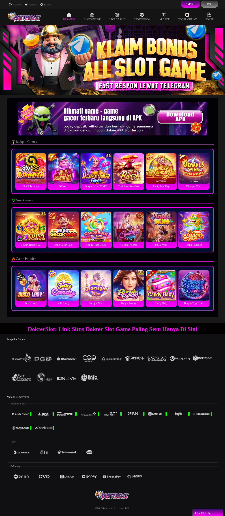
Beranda (69, 16)
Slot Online (92, 16)
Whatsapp (15, 5)
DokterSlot (105, 508)
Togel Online (187, 16)
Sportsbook (142, 16)
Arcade (164, 16)
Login (209, 4)
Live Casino (117, 16)
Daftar (190, 4)
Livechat (45, 5)
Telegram (30, 5)
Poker (209, 16)
